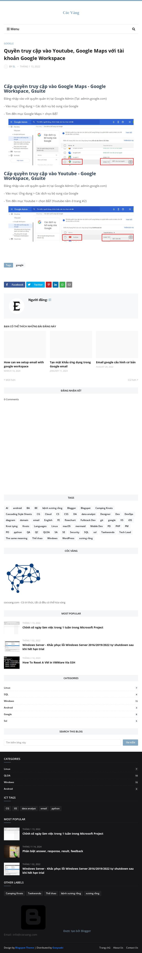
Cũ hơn (132, 380)
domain (24, 520)
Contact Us (132, 947)
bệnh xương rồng (52, 508)
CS (57, 514)
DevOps (129, 514)
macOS (67, 526)
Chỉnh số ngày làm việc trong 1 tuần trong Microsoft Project (62, 627)
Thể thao (37, 538)
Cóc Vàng (71, 13)
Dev (117, 514)
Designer (105, 514)
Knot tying (12, 526)
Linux (54, 526)
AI (7, 508)
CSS (66, 514)
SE (63, 532)
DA (75, 514)
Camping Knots (104, 508)
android (17, 508)
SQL (86, 532)
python (18, 532)
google (9, 43)
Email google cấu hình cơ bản (116, 362)
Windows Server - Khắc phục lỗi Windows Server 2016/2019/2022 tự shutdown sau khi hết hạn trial (78, 647)
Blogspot (86, 508)
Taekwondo (107, 532)
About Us (118, 947)
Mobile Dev (96, 526)
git (101, 520)
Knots (25, 526)
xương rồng (86, 538)
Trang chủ (104, 947)
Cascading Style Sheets (19, 514)
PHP (118, 526)
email (36, 520)
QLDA (46, 532)
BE (36, 508)
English (48, 520)
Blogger (71, 508)
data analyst (88, 514)
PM (127, 526)
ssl (94, 532)
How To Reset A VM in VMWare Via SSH (48, 662)
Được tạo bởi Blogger (47, 931)
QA (28, 532)
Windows (52, 538)
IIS (121, 520)
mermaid (80, 526)
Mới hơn (10, 380)
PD (109, 526)
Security (74, 532)
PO (7, 532)
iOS (130, 520)
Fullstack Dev (88, 520)
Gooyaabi (57, 947)
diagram (10, 520)
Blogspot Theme (24, 947)
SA (56, 532)
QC (36, 532)
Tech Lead (125, 532)
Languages (40, 526)
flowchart (70, 520)
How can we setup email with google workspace (24, 364)
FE (58, 520)
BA (28, 508)
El (14, 66)
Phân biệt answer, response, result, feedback (52, 851)
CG (38, 514)
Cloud (48, 514)
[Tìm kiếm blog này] (62, 742)
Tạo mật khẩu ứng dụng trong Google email (70, 364)
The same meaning (16, 538)
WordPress (68, 538)
